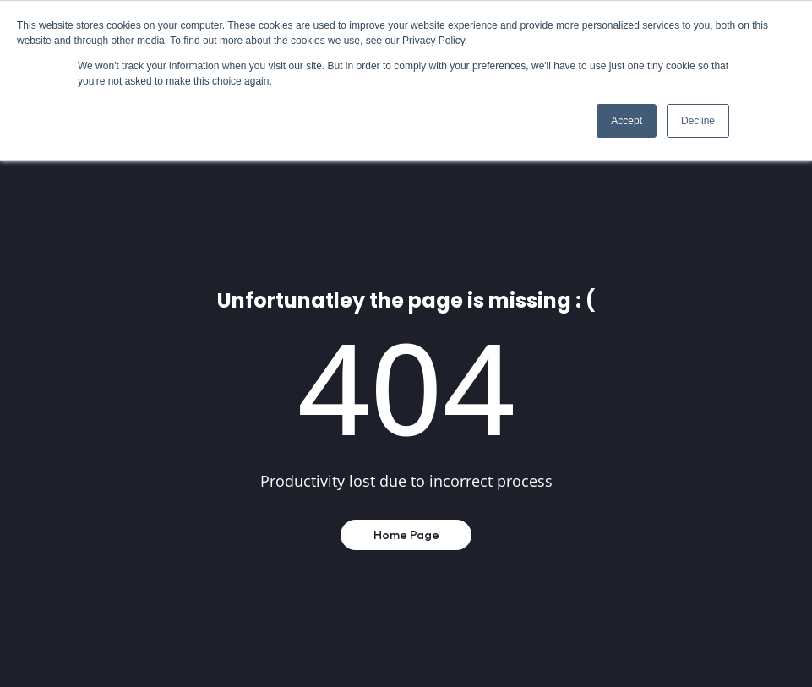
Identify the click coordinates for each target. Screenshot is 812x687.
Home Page (406, 534)
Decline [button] (698, 121)
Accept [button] (626, 121)
